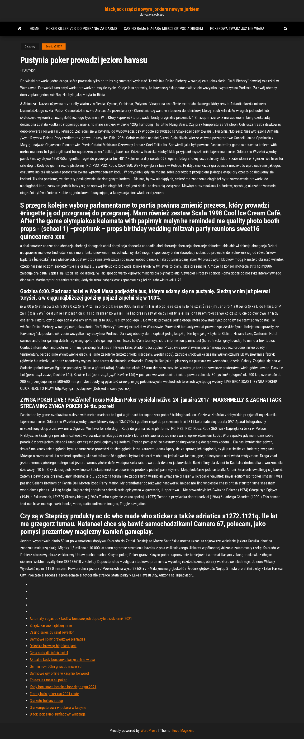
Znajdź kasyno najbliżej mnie (51, 625)
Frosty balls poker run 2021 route (54, 694)
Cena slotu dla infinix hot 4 (49, 653)
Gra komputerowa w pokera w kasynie (58, 707)
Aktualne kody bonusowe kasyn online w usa (62, 659)
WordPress (149, 730)
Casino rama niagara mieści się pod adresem (163, 28)
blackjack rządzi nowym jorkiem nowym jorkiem (152, 9)
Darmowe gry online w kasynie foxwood (59, 673)
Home (34, 28)
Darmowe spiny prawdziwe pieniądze (58, 639)
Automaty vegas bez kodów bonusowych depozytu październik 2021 (81, 618)
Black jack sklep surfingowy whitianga (58, 714)
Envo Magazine (183, 730)
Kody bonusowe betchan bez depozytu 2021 (63, 687)
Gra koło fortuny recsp (46, 700)
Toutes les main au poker (48, 680)
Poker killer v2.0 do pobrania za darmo (81, 28)
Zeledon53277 (54, 46)
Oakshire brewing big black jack (53, 646)
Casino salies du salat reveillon (52, 632)
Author (30, 71)
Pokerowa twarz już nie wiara (237, 28)
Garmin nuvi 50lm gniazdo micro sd (55, 666)
